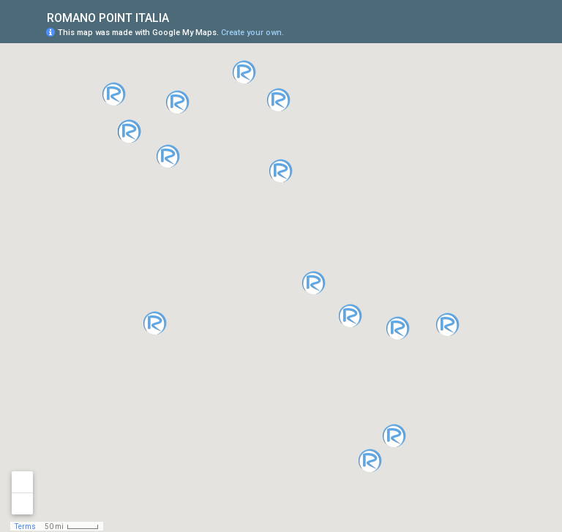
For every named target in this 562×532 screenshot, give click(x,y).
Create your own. (252, 32)
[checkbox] (180, 16)
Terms (25, 526)
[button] (350, 315)
